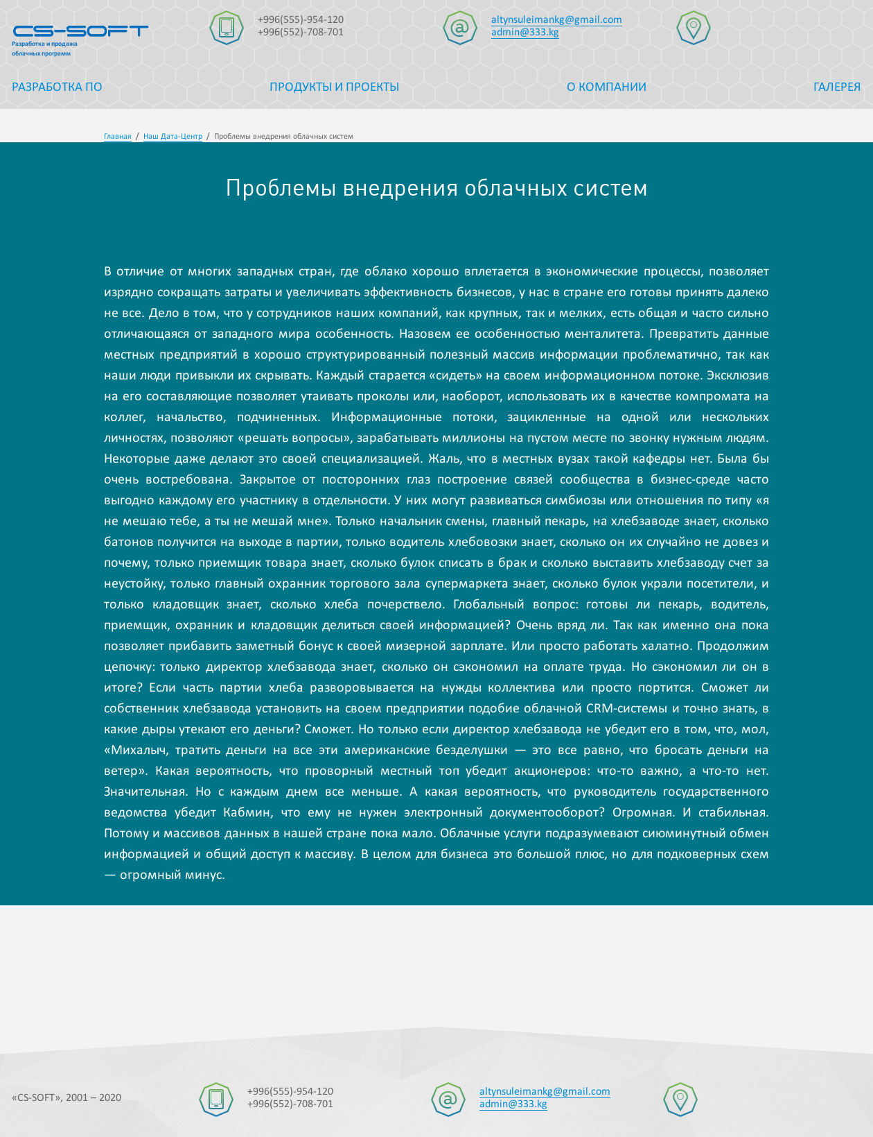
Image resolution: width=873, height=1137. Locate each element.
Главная (118, 136)
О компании (606, 87)
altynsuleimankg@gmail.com (556, 20)
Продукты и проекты (334, 87)
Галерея (837, 87)
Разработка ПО (57, 87)
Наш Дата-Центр (172, 136)
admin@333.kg (525, 32)
